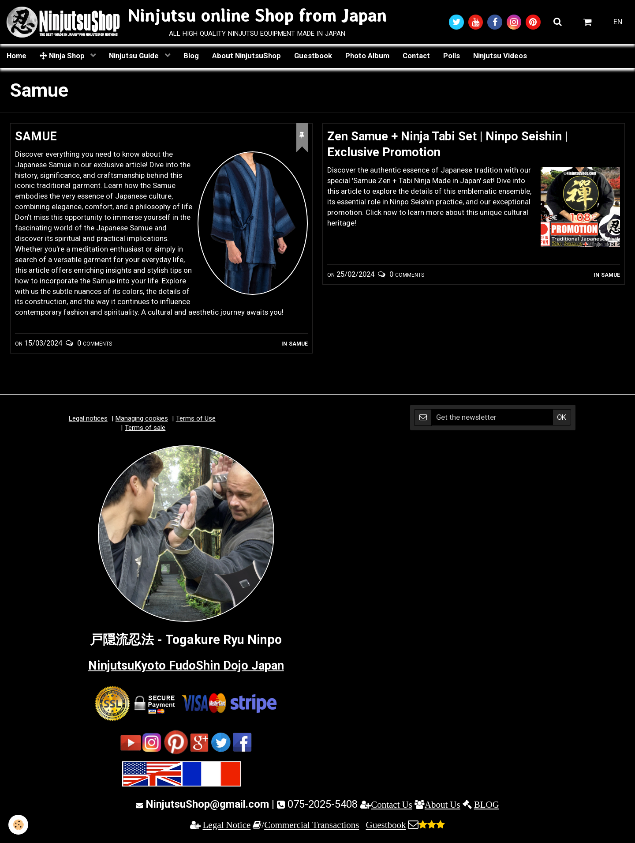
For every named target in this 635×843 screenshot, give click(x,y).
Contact (416, 56)
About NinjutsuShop (246, 56)
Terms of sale (145, 429)
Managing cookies (142, 419)
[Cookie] (19, 825)
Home (16, 56)
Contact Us (391, 805)
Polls (451, 56)
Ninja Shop (63, 56)
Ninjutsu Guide (135, 56)
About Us (442, 805)
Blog (191, 56)
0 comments (94, 343)
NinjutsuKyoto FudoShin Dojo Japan (186, 666)
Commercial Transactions (311, 825)
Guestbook (313, 56)
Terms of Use (196, 419)
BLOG (486, 805)
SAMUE (37, 136)
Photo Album (367, 56)
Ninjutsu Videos (500, 56)
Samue (298, 343)
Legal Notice (227, 825)
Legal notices (88, 419)
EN (617, 22)
